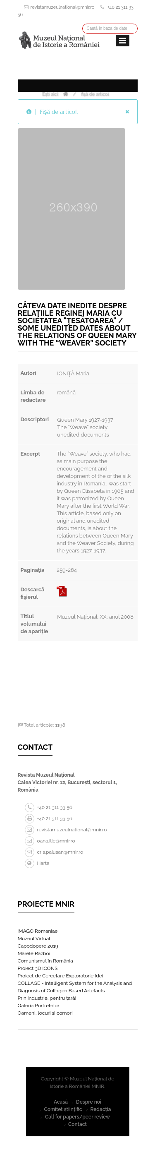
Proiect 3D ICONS (38, 968)
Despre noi (88, 1102)
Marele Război (34, 953)
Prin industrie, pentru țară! (47, 998)
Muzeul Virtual (34, 938)
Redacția (100, 1109)
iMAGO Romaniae (38, 931)
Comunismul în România (45, 961)
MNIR (98, 1086)
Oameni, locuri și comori (45, 1013)
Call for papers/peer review (77, 1117)
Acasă (61, 1102)
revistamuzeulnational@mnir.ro (63, 7)
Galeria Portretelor (39, 1005)
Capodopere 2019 (38, 946)
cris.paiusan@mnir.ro (54, 852)
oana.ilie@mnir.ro (50, 841)
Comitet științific (63, 1109)
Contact (77, 1124)
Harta (37, 863)
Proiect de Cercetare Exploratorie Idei (60, 976)
